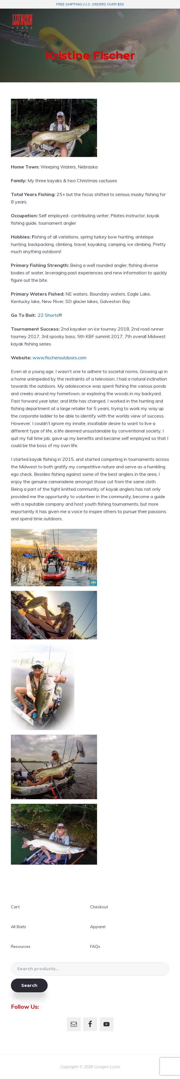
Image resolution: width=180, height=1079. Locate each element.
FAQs (95, 946)
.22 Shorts (48, 315)
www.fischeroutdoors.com (59, 357)
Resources (20, 946)
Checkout (99, 906)
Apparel (97, 926)
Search (29, 985)
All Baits (18, 926)
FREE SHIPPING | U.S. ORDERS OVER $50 (90, 4)
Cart (15, 906)
